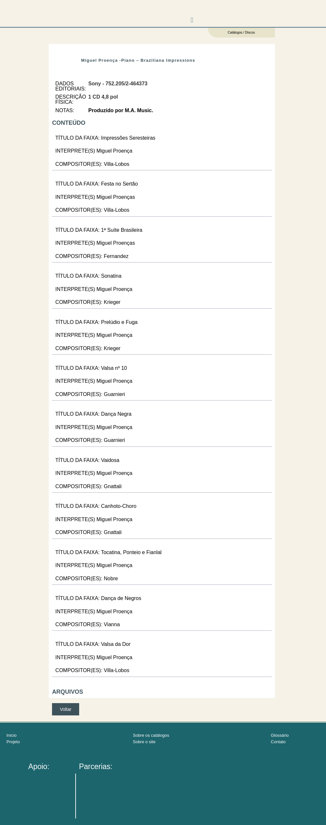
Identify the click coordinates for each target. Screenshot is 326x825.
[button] (192, 20)
